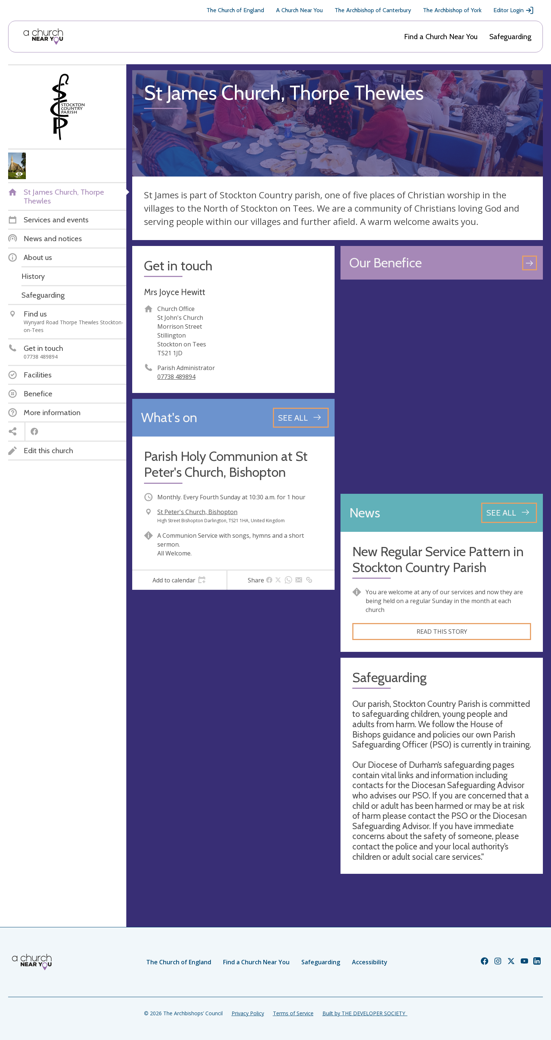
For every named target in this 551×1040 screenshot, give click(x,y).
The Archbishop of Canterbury (373, 10)
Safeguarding (510, 36)
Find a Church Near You (441, 36)
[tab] (179, 580)
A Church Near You (299, 10)
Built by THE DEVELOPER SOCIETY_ (364, 1013)
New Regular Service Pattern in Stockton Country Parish (438, 559)
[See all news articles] (509, 513)
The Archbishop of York (452, 10)
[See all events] (301, 418)
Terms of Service (293, 1013)
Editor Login (513, 10)
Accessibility (369, 962)
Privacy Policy (248, 1013)
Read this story (442, 631)
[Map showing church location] (441, 386)
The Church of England (235, 10)
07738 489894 (176, 377)
